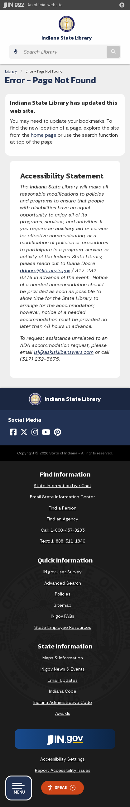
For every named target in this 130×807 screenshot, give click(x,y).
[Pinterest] (57, 432)
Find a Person (62, 508)
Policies (62, 594)
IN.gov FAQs (62, 616)
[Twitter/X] (24, 432)
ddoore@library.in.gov (45, 270)
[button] (123, 4)
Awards (62, 713)
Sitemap (62, 605)
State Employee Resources (62, 627)
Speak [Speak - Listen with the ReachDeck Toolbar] (61, 787)
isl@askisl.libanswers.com (64, 352)
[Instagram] (34, 432)
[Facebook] (13, 432)
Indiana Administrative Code (62, 702)
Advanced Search (62, 583)
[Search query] (63, 52)
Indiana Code (62, 691)
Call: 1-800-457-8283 (62, 530)
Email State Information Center (62, 497)
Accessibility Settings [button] (62, 759)
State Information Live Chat (62, 485)
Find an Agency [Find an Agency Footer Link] (62, 519)
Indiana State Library (66, 38)
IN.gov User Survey (62, 572)
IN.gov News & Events (63, 669)
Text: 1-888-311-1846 (62, 541)
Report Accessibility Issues (62, 770)
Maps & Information (62, 658)
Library (11, 71)
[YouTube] (46, 432)
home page (43, 135)
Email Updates (63, 680)
